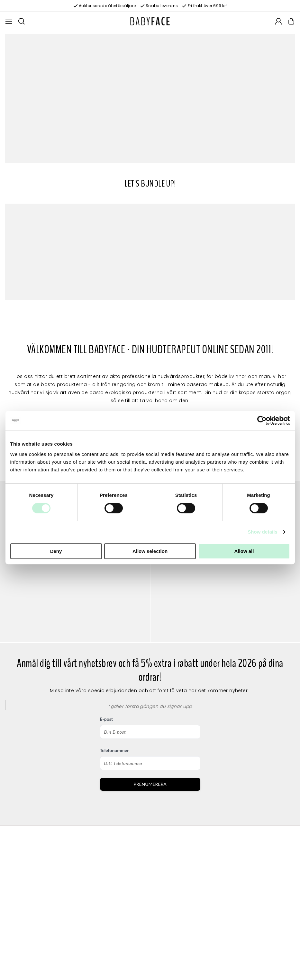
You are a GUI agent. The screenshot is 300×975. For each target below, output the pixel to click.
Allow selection (150, 551)
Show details (262, 532)
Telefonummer (114, 750)
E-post (106, 719)
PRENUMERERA (149, 784)
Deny (56, 551)
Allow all (244, 551)
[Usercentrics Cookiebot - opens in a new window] (262, 420)
